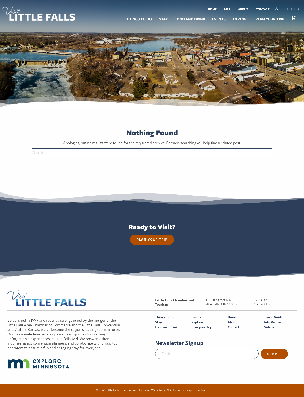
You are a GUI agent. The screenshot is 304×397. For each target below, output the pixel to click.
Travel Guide (273, 317)
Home (212, 9)
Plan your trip (152, 239)
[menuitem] (212, 9)
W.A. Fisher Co (175, 390)
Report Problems (198, 390)
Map (227, 9)
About (243, 9)
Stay (163, 19)
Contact (263, 9)
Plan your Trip (269, 19)
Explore (241, 19)
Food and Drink (190, 19)
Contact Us (262, 304)
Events (219, 19)
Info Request (273, 322)
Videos (269, 327)
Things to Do (139, 19)
